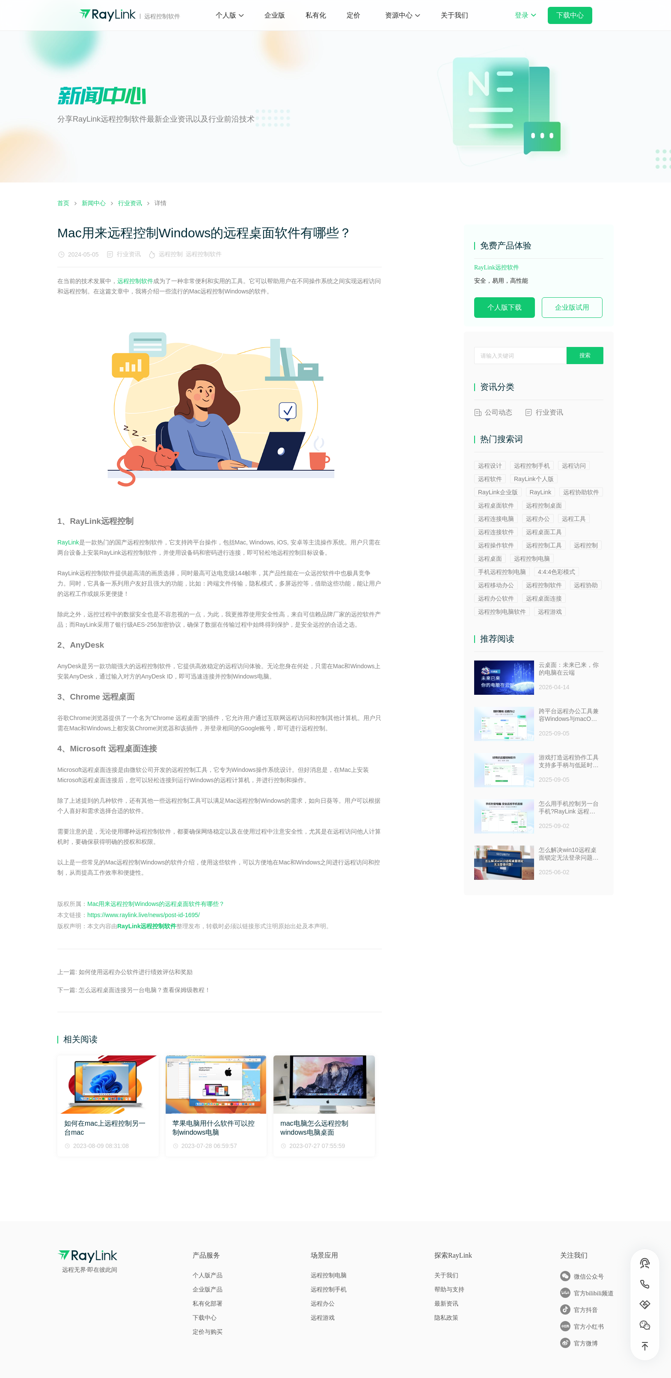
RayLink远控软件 (496, 267)
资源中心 (399, 15)
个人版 (226, 15)
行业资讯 (129, 254)
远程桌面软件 (496, 505)
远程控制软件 (205, 254)
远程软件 (490, 478)
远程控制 (172, 254)
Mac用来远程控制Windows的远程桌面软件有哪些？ (156, 903)
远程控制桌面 (544, 505)
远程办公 (538, 518)
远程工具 (574, 518)
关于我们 (454, 15)
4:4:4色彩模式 (556, 571)
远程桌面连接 (544, 598)
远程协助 (586, 585)
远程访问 (574, 465)
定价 (353, 15)
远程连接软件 (496, 532)
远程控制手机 (532, 465)
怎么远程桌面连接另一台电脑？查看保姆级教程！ (145, 989)
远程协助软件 (581, 492)
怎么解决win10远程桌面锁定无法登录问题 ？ (568, 854)
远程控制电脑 (532, 558)
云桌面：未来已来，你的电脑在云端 (569, 668)
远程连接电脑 (496, 518)
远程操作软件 (496, 545)
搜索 (585, 355)
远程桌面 (490, 558)
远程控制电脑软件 (502, 611)
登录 (525, 21)
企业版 (274, 15)
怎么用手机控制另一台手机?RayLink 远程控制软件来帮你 (569, 808)
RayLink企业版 (498, 492)
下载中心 (570, 15)
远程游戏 (550, 611)
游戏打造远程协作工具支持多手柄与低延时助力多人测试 (569, 761)
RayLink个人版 (534, 478)
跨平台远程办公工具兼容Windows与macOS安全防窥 (569, 715)
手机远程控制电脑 (502, 571)
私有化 (316, 15)
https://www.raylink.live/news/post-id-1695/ (143, 915)
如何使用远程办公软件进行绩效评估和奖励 (136, 971)
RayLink (68, 542)
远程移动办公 (496, 585)
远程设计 (490, 465)
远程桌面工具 (544, 532)
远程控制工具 (544, 545)
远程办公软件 (496, 598)
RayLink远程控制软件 (146, 926)
